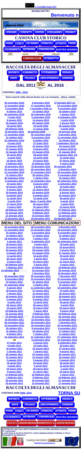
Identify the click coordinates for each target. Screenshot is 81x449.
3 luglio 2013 (41, 244)
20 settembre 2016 (14, 114)
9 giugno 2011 (67, 351)
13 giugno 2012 (41, 293)
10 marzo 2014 (41, 207)
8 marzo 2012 (67, 311)
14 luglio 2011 (40, 345)
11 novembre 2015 (67, 137)
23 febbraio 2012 (14, 311)
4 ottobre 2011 (14, 334)
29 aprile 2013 (67, 256)
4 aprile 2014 (14, 201)
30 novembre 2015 (41, 134)
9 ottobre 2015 (41, 140)
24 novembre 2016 (67, 105)
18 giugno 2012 (67, 293)
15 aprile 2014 (40, 198)
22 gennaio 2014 (67, 215)
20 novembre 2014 (67, 172)
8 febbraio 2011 (40, 377)
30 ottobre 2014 (40, 175)
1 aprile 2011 (67, 369)
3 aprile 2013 (41, 259)
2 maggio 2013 (14, 253)
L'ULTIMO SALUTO (45, 7)
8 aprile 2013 (67, 259)
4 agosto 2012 (14, 288)
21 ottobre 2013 (67, 235)
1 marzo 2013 (41, 264)
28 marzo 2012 (41, 305)
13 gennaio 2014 (14, 215)
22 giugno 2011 (41, 348)
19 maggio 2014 (14, 192)
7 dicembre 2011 (67, 322)
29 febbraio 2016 (14, 129)
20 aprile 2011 (40, 363)
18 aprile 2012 (67, 302)
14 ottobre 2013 (14, 235)
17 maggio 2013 (67, 253)
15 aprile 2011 (14, 363)
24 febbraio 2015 (41, 163)
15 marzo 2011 (67, 371)
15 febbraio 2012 (67, 314)
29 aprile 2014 (67, 198)
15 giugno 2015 (14, 146)
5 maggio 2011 (67, 360)
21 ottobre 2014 (14, 175)
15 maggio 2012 (67, 299)
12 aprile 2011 (67, 366)
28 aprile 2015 (40, 155)
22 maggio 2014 (40, 192)
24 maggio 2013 (14, 250)
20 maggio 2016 (40, 123)
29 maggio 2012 (67, 296)
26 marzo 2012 (14, 305)
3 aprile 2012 (67, 305)
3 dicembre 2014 (67, 169)
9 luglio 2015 (14, 143)
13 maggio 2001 (40, 357)
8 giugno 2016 (14, 120)
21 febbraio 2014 (41, 210)
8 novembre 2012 (14, 279)
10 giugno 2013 (14, 247)
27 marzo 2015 (67, 160)
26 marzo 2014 (41, 204)
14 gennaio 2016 (36, 131)
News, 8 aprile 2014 (40, 201)
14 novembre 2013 (40, 230)
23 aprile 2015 (14, 155)
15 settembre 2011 (14, 337)
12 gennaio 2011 (41, 383)
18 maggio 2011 (67, 357)
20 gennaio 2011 (41, 380)
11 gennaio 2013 (10, 270)
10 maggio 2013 (40, 253)
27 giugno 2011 (67, 348)
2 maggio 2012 (14, 299)
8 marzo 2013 (14, 261)
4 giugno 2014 (67, 192)
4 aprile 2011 (14, 366)
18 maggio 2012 (14, 296)
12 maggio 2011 (14, 357)
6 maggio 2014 (14, 195)
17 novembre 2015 (14, 134)
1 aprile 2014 (67, 204)
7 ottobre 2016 (67, 114)
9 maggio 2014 (41, 195)
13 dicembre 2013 (14, 218)
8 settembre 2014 (14, 181)
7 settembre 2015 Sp (67, 143)
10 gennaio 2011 (14, 383)
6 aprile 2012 (14, 302)
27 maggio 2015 (14, 149)
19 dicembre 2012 (67, 273)
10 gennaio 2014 (63, 218)
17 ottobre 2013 (40, 235)
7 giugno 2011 (40, 351)
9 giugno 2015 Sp (67, 149)
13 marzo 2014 (67, 207)
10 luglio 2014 (67, 186)
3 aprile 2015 (14, 158)
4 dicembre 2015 (67, 134)
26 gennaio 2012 (67, 316)
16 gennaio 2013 (41, 270)
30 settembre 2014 (14, 178)
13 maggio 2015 (40, 152)
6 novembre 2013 (67, 233)
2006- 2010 (26, 393)
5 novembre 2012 (67, 282)
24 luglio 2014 (14, 184)
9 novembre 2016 (67, 108)
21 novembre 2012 (67, 279)
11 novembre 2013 (14, 230)
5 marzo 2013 (67, 264)
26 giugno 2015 (67, 146)
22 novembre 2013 (14, 227)
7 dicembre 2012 (41, 273)
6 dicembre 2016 (41, 103)
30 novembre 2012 (41, 276)
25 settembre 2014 (67, 181)
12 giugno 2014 (41, 189)
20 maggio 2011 (14, 354)
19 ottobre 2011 (40, 331)
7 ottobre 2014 (41, 178)
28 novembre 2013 (41, 227)
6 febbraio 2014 (40, 213)
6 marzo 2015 (67, 163)
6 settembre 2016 (41, 117)
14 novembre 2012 (41, 279)
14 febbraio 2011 (67, 377)
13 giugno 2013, (40, 247)
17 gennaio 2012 (14, 316)
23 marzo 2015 (41, 160)
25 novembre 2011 (14, 322)
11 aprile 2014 (14, 198)
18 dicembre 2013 (40, 218)
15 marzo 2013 (41, 261)
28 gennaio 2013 (67, 270)
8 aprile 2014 (67, 201)
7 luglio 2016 (14, 117)
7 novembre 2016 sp (41, 108)
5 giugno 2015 (40, 149)
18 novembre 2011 (41, 325)
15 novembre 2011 (14, 325)
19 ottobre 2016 (67, 111)
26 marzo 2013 (14, 259)
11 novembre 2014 (14, 172)
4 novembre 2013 (41, 233)
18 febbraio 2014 (14, 210)
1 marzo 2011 (67, 374)
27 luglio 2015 (40, 143)
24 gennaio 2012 (41, 316)
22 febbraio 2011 (41, 374)
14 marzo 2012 (14, 308)
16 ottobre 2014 (67, 178)
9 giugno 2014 (14, 189)
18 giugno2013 (67, 247)
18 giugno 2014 (67, 189)
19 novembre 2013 (67, 230)
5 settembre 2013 (41, 241)
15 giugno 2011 (14, 348)
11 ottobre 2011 (67, 334)
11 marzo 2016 (41, 129)
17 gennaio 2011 (67, 383)
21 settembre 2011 (41, 337)
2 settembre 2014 (67, 184)
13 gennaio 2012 (67, 319)
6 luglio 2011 (14, 345)
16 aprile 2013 (40, 256)
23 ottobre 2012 (14, 282)
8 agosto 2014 (40, 184)
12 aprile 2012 (40, 302)
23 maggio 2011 (40, 354)
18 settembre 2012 (67, 288)
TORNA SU (69, 393)
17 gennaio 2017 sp (64, 103)
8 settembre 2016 (67, 117)
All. (75, 155)
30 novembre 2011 (41, 322)
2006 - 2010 (22, 92)
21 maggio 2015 (67, 152)
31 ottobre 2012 (40, 282)
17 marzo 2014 (14, 204)
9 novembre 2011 (67, 328)
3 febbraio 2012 (40, 314)
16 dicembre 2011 (14, 319)
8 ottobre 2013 (67, 238)
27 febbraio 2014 (67, 210)
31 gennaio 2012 (14, 314)
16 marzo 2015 (14, 160)
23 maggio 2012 (40, 296)
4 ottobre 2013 (41, 238)
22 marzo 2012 (67, 308)
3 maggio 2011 (41, 360)
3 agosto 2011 (40, 343)
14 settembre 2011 (67, 340)
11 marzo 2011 (41, 371)
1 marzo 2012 (41, 311)
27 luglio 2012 (67, 290)
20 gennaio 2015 (63, 166)
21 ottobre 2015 (14, 137)
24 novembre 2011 (67, 325)
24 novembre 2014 (14, 169)
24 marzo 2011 (14, 369)
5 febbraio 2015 (14, 163)
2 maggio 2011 (14, 360)
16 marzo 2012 (41, 308)
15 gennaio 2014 (41, 215)
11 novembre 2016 (14, 105)
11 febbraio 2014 (67, 213)
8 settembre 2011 (41, 340)
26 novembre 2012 (14, 276)
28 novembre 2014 (41, 169)
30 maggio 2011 (67, 354)
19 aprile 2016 (40, 126)
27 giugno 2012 (41, 290)
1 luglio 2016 (67, 120)
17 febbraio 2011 (14, 374)
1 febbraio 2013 (14, 267)
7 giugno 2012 (14, 293)
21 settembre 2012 (14, 285)
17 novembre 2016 (41, 105)
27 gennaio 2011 (67, 380)
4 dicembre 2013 (67, 227)
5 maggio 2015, (65, 155)
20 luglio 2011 (67, 345)
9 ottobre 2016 (14, 111)
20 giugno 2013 (14, 244)
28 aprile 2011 (67, 363)
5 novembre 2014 (67, 175)
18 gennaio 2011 (14, 380)
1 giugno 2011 (14, 351)
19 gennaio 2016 (67, 131)
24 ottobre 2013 (14, 233)
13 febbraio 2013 (41, 267)
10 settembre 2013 (67, 241)
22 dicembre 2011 (40, 319)
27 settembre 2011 (67, 337)
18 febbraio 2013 (67, 267)
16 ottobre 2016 (40, 111)
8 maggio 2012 (41, 299)
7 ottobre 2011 (41, 334)
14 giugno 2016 (41, 120)
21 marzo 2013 (67, 261)
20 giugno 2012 (14, 290)
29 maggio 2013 (40, 250)
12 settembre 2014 (41, 181)
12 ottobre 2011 (14, 331)
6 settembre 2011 (67, 343)
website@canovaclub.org (44, 443)
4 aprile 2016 (67, 129)
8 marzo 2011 (14, 371)
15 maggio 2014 (67, 195)
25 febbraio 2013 (14, 264)
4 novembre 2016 (14, 108)
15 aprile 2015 (40, 158)
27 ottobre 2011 (67, 331)
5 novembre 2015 (41, 137)
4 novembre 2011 (41, 328)
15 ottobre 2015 (67, 140)
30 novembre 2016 (14, 103)
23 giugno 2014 (14, 186)
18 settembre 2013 (14, 238)
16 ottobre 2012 (67, 285)
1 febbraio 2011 (14, 377)
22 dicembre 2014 (14, 166)
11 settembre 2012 (41, 288)
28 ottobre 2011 (14, 328)
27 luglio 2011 (14, 343)
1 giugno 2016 (67, 123)
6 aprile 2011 (41, 366)
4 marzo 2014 (14, 207)
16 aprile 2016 (14, 126)
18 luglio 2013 (67, 244)
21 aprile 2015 (67, 158)
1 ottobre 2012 (41, 285)
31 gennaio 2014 (14, 213)
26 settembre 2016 (41, 114)
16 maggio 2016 (14, 123)
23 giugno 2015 (41, 146)
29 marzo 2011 (41, 369)
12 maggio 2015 (14, 152)
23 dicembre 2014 (40, 166)
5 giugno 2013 (67, 250)
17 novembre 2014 (41, 172)
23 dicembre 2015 (14, 131)
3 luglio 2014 (41, 186)
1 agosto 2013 (14, 241)
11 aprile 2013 (14, 256)
